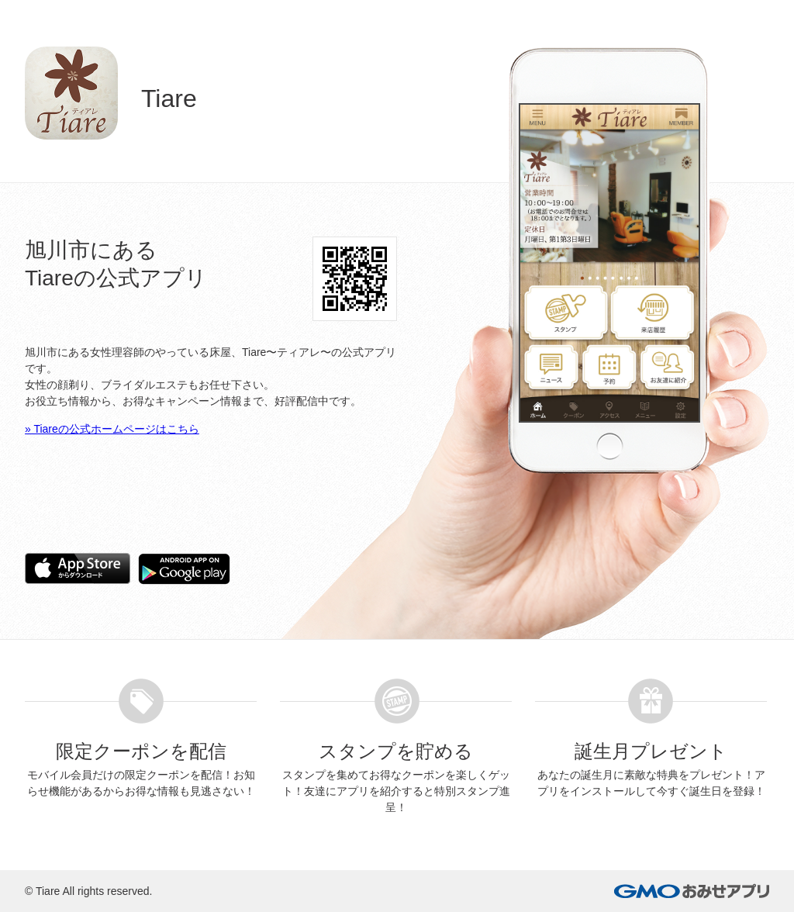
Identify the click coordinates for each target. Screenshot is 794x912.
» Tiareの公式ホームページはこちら (112, 429)
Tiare (48, 891)
